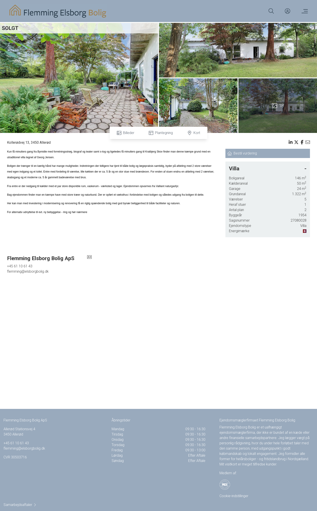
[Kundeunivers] (287, 11)
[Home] (58, 11)
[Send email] (308, 142)
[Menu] (303, 11)
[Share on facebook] (302, 142)
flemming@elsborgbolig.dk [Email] (28, 271)
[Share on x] (296, 142)
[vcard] (89, 258)
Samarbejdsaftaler (20, 505)
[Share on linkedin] (290, 142)
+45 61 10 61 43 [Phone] (19, 266)
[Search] (271, 11)
